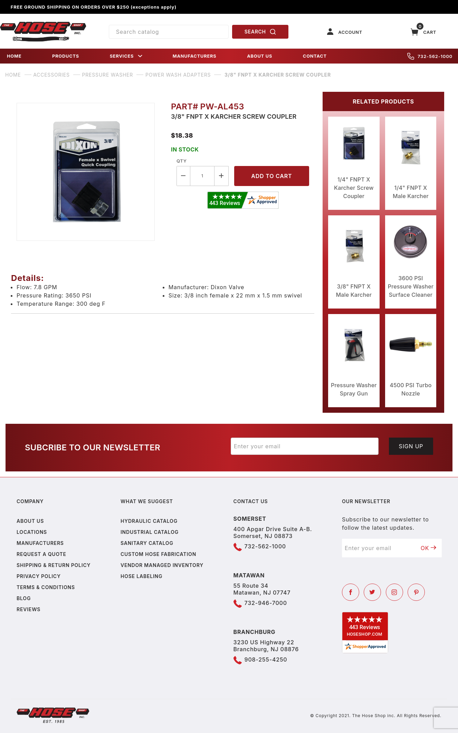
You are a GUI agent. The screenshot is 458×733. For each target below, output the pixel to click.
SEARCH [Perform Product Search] (260, 31)
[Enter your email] (305, 446)
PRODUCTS (65, 56)
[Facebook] (350, 592)
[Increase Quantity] (221, 176)
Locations (32, 532)
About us (30, 521)
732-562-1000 (429, 56)
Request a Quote (41, 554)
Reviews (28, 609)
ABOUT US (259, 56)
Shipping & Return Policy (53, 565)
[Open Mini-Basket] (423, 32)
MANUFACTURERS (195, 56)
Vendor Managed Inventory (162, 565)
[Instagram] (394, 592)
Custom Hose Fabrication (158, 554)
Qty (181, 161)
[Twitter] (372, 592)
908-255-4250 (266, 659)
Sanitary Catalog (147, 543)
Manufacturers (40, 543)
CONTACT (315, 56)
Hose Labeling (141, 576)
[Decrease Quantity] (183, 176)
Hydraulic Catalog (149, 521)
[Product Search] (169, 32)
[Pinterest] (416, 592)
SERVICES (127, 56)
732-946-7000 (266, 602)
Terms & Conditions (46, 587)
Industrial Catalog (150, 532)
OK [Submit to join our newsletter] (429, 548)
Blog (24, 598)
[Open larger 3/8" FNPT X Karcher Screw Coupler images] (88, 172)
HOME (14, 56)
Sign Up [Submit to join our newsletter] (411, 446)
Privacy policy (39, 576)
